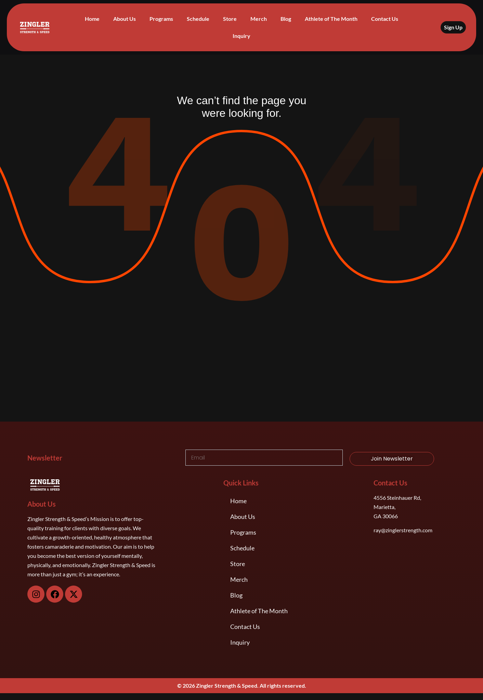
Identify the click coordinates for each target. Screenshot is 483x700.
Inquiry (241, 35)
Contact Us (384, 18)
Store (230, 18)
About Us (124, 18)
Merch (258, 18)
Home (92, 18)
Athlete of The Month (331, 18)
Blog (285, 18)
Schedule (198, 18)
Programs (161, 18)
